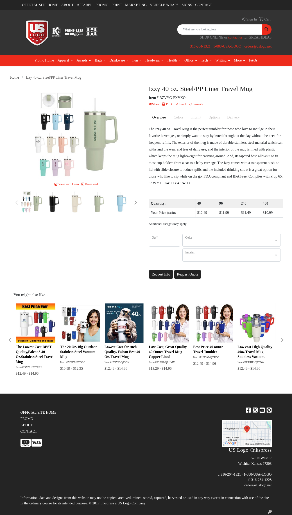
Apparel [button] (63, 60)
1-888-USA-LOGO (227, 46)
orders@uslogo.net (258, 46)
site (266, 498)
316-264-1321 (200, 46)
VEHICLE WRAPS (164, 5)
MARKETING (136, 5)
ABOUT (67, 5)
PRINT (116, 5)
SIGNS (187, 5)
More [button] (238, 60)
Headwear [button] (152, 60)
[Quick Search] (219, 29)
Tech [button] (204, 60)
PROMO (102, 5)
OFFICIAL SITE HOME (40, 5)
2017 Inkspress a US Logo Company (118, 503)
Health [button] (172, 60)
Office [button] (189, 60)
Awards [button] (82, 60)
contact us (235, 37)
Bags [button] (98, 60)
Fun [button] (135, 60)
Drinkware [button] (117, 60)
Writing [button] (220, 60)
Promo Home (44, 60)
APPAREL (85, 5)
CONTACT (203, 5)
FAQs (253, 60)
